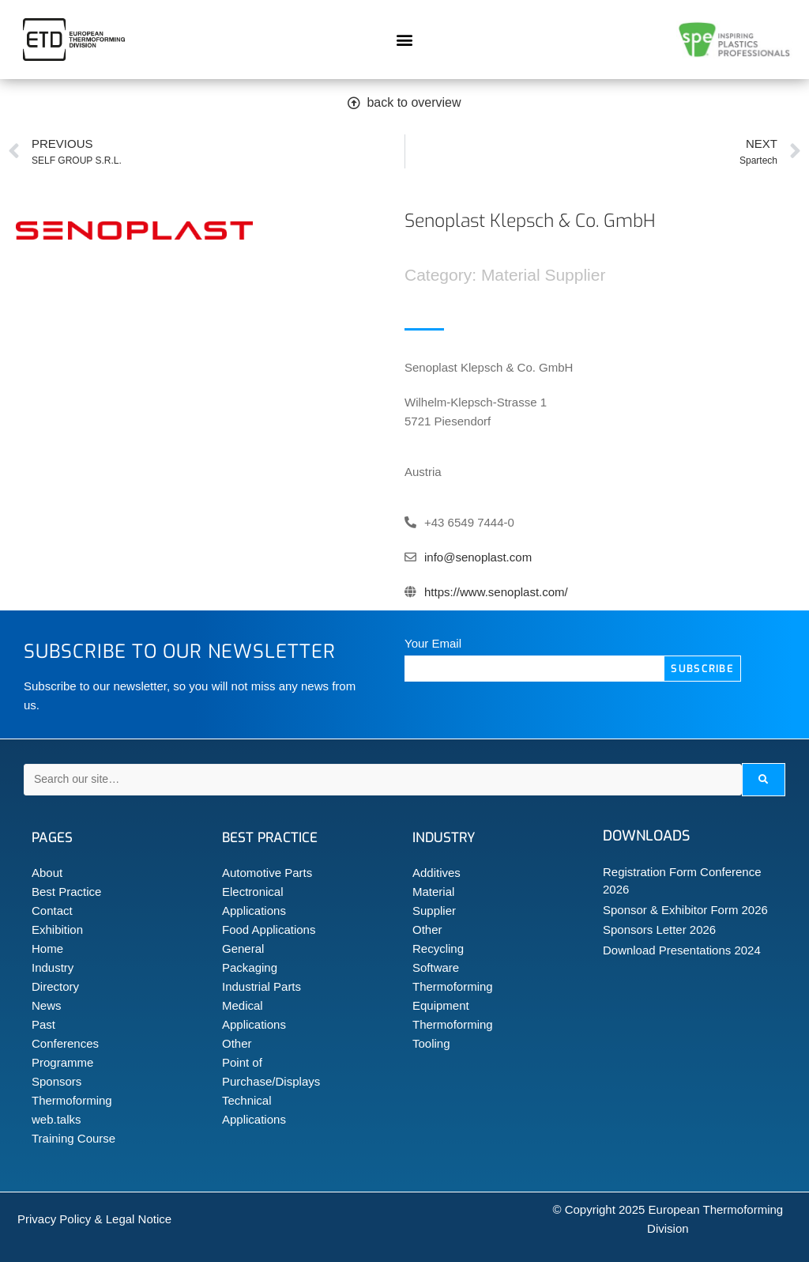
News (47, 1005)
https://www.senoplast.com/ (496, 592)
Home (47, 948)
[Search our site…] (383, 779)
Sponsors (56, 1081)
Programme (62, 1062)
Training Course (73, 1138)
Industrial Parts (261, 986)
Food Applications (268, 929)
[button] (404, 40)
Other (237, 1043)
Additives (436, 872)
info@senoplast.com (478, 557)
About (47, 872)
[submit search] (763, 779)
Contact (52, 910)
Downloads (646, 835)
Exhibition (57, 929)
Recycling (438, 948)
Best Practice (66, 891)
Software (435, 967)
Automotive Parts (267, 872)
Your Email (432, 643)
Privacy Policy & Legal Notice (94, 1219)
